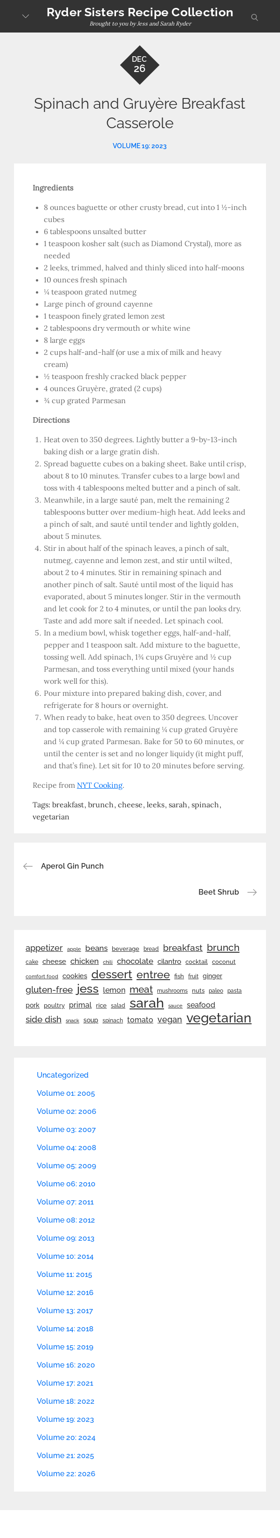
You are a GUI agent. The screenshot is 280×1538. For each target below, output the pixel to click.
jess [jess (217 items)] (88, 988)
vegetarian (51, 816)
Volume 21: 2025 (65, 1455)
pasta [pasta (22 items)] (234, 991)
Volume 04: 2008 (66, 1147)
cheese (130, 804)
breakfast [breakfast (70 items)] (183, 947)
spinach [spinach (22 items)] (112, 1020)
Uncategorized (63, 1075)
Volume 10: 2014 (65, 1256)
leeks (155, 804)
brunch (101, 804)
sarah (178, 804)
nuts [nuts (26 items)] (198, 990)
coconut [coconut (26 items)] (224, 961)
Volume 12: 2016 (65, 1292)
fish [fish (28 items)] (179, 976)
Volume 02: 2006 (66, 1111)
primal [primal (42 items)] (80, 1005)
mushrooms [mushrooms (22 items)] (172, 991)
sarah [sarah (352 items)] (147, 1003)
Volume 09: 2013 (66, 1238)
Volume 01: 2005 (66, 1093)
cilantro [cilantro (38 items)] (169, 961)
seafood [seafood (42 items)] (201, 1005)
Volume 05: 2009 (66, 1165)
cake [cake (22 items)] (32, 962)
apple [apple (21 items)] (74, 949)
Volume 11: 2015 (64, 1274)
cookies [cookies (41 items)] (74, 975)
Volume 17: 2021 (65, 1383)
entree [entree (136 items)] (153, 975)
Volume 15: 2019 (65, 1346)
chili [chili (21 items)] (108, 962)
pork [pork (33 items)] (33, 1005)
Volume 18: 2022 (66, 1401)
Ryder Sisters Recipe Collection (140, 12)
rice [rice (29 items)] (101, 1005)
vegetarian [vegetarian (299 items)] (219, 1018)
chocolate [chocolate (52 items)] (135, 961)
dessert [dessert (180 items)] (111, 974)
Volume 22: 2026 (66, 1473)
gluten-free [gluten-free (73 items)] (49, 989)
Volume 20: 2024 (66, 1437)
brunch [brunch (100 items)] (223, 947)
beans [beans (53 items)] (96, 948)
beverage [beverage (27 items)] (125, 948)
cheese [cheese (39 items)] (54, 961)
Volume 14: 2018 (65, 1328)
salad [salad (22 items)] (118, 1005)
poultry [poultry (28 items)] (54, 1005)
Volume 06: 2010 (66, 1183)
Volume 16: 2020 (66, 1365)
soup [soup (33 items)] (90, 1020)
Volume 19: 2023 (140, 146)
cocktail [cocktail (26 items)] (196, 961)
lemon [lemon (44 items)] (114, 990)
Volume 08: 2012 (66, 1220)
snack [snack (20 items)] (72, 1021)
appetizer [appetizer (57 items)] (44, 948)
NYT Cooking (100, 785)
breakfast (68, 804)
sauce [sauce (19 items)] (175, 1005)
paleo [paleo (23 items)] (216, 991)
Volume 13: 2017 (65, 1310)
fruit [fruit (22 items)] (193, 976)
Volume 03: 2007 (66, 1129)
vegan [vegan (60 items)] (169, 1019)
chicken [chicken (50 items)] (84, 961)
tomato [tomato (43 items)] (140, 1019)
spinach (205, 804)
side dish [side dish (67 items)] (43, 1019)
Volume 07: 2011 (65, 1202)
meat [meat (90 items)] (141, 989)
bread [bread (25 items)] (151, 948)
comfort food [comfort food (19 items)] (42, 976)
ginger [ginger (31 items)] (212, 976)
